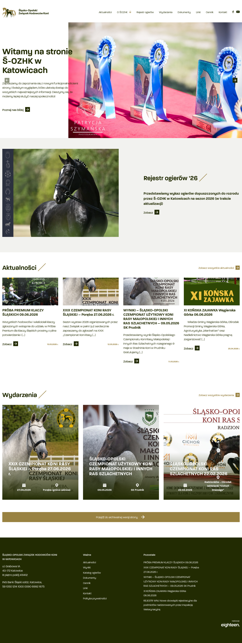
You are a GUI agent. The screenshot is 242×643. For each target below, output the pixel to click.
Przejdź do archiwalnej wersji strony (121, 517)
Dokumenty (184, 12)
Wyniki (87, 567)
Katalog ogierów (92, 573)
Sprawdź (8, 110)
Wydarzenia (165, 12)
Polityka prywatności (95, 598)
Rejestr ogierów (145, 12)
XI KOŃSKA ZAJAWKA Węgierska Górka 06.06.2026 (210, 313)
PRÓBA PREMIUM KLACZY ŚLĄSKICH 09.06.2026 (23, 313)
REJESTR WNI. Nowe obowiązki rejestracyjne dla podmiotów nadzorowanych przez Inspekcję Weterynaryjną (170, 605)
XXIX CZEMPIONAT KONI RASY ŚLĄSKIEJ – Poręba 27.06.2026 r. (88, 313)
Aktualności (105, 12)
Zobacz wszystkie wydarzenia (216, 395)
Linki (198, 12)
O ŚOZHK (122, 12)
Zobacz (148, 212)
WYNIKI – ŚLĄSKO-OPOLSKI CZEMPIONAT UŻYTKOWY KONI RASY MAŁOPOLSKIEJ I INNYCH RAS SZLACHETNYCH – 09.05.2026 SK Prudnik (151, 319)
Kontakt (223, 12)
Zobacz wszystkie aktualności (216, 268)
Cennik (209, 12)
